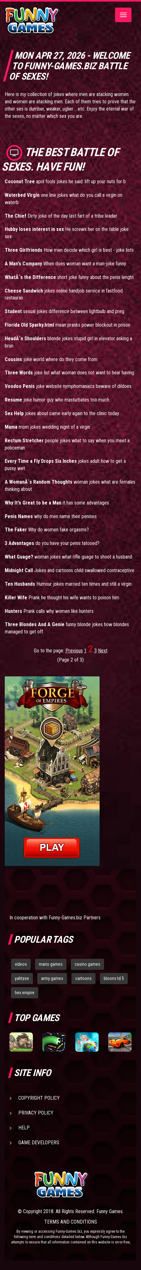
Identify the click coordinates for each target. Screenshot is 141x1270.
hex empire (24, 992)
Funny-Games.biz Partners (75, 918)
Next (102, 651)
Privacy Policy (35, 1113)
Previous (74, 651)
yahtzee (22, 978)
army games (52, 978)
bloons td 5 (114, 978)
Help (24, 1128)
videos (21, 964)
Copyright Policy (39, 1098)
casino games (87, 964)
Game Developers (38, 1143)
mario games (51, 964)
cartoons (83, 978)
